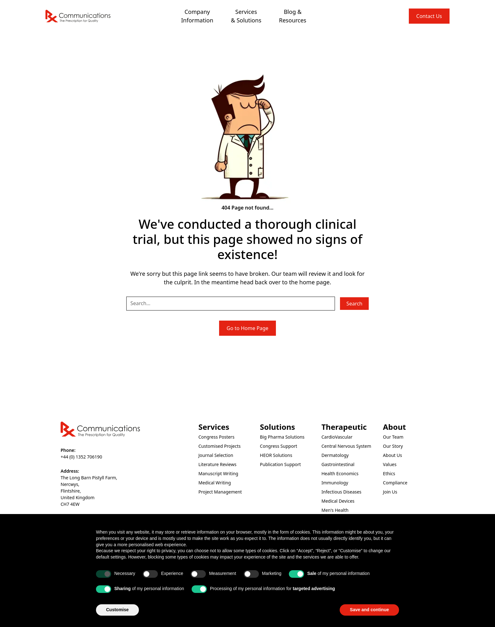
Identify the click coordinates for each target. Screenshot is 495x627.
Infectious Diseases (341, 492)
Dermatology (335, 455)
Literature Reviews (217, 464)
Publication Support (280, 464)
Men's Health (335, 510)
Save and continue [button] (369, 609)
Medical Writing (214, 483)
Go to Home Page (247, 328)
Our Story (393, 446)
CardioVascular (336, 437)
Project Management (220, 492)
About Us (392, 455)
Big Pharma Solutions (282, 437)
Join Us (390, 492)
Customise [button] (117, 609)
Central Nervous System (346, 446)
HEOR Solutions (276, 455)
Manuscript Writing (218, 473)
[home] (78, 16)
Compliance (395, 483)
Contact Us (429, 16)
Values (390, 464)
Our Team (393, 437)
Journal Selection (215, 455)
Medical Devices (338, 501)
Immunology (334, 483)
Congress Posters (216, 437)
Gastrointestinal (337, 464)
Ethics (389, 473)
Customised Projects (219, 446)
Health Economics (339, 473)
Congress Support (278, 446)
